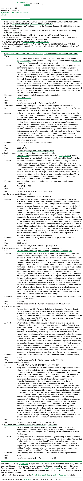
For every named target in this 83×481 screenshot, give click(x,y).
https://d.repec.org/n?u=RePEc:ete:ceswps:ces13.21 (37, 422)
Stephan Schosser (37, 24)
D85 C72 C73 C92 (24, 98)
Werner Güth (15, 28)
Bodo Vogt (49, 24)
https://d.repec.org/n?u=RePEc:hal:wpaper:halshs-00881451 (40, 360)
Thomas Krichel (27, 479)
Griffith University (59, 475)
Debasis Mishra (65, 31)
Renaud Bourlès (29, 42)
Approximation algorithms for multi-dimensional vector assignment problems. (33, 37)
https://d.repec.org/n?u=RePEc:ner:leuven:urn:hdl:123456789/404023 (43, 304)
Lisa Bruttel (21, 108)
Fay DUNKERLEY (54, 44)
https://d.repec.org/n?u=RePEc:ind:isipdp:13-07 (35, 191)
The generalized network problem (17, 44)
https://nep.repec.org (52, 468)
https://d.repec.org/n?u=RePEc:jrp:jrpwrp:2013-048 (36, 103)
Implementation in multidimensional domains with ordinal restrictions (30, 31)
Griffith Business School (41, 475)
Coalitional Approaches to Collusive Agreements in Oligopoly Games (30, 46)
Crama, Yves (30, 39)
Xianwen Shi (64, 35)
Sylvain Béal (5, 13)
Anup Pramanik (65, 156)
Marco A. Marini (57, 429)
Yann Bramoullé (42, 42)
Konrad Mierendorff (51, 35)
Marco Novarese (24, 470)
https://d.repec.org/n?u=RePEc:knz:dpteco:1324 (35, 151)
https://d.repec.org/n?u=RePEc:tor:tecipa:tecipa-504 (37, 246)
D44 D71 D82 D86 (24, 186)
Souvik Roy (17, 33)
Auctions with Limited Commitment (17, 35)
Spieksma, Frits (42, 39)
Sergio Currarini (66, 46)
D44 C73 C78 (22, 240)
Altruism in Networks (12, 42)
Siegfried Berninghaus (20, 24)
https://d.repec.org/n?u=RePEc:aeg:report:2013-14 (36, 458)
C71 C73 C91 (22, 145)
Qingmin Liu (38, 35)
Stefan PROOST (68, 44)
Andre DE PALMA (40, 44)
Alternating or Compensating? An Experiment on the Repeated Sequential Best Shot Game (39, 26)
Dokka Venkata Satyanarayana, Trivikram (33, 251)
